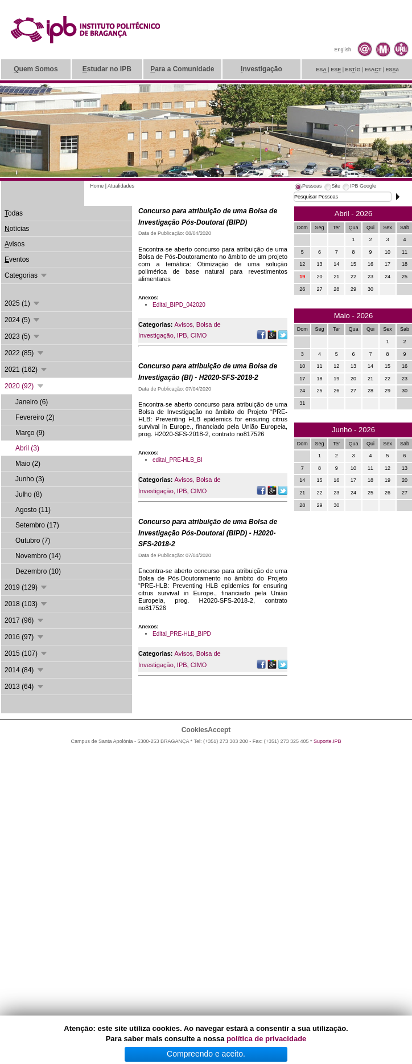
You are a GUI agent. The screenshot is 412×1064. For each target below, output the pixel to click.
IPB (182, 335)
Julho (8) (28, 494)
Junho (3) (29, 479)
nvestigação (261, 69)
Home (97, 186)
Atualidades (121, 186)
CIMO (199, 335)
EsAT (373, 69)
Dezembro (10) (38, 571)
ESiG (353, 69)
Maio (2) (27, 464)
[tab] (308, 188)
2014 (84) (25, 670)
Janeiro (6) (31, 402)
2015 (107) (26, 653)
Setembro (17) (37, 525)
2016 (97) (25, 636)
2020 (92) (25, 386)
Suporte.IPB (327, 741)
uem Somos (35, 69)
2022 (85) (25, 353)
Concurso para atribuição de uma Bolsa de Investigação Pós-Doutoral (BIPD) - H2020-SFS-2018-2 (207, 533)
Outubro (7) (32, 541)
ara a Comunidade (182, 69)
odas (14, 213)
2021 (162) (26, 369)
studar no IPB (107, 69)
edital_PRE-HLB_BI (178, 460)
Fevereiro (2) (35, 417)
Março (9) (29, 433)
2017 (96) (25, 620)
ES (321, 69)
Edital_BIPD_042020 (179, 305)
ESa (392, 69)
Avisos (184, 324)
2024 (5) (23, 319)
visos (14, 244)
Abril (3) (27, 448)
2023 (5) (23, 336)
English (342, 49)
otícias (17, 229)
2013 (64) (25, 686)
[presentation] (308, 188)
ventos (17, 259)
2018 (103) (26, 603)
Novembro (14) (38, 556)
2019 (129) (26, 587)
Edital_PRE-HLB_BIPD (182, 634)
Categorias (26, 275)
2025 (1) (23, 303)
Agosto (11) (33, 510)
